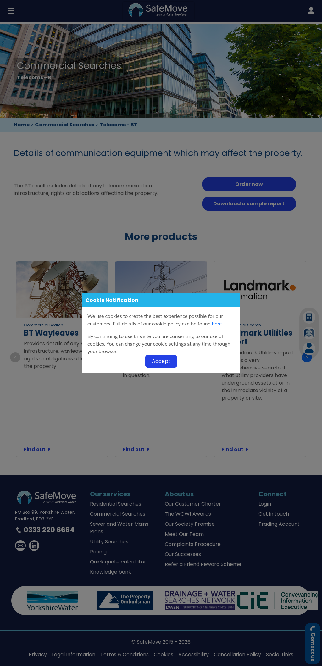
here (217, 323)
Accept (161, 361)
